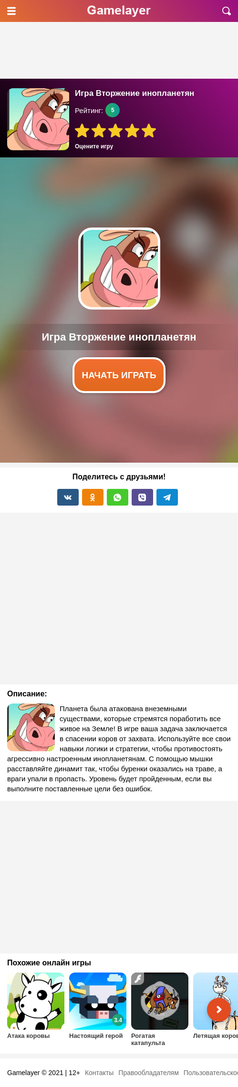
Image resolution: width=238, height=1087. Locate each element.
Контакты (99, 1073)
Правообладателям (148, 1073)
